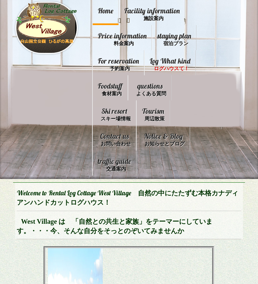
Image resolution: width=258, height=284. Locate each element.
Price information (148, 37)
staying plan (115, 62)
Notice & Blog (120, 159)
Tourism (109, 135)
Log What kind (118, 86)
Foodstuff (161, 86)
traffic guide (168, 159)
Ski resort (159, 111)
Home (105, 10)
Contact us (148, 135)
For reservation (162, 62)
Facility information (151, 13)
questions (116, 111)
